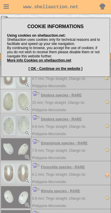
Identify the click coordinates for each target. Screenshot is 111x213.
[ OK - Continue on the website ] (56, 69)
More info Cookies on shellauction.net (39, 60)
